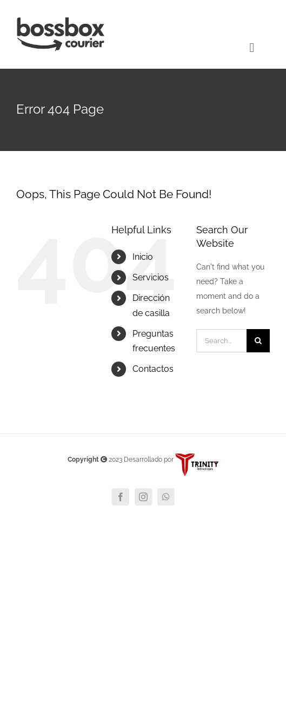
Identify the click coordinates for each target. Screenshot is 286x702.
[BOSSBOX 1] (60, 21)
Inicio (142, 257)
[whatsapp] (166, 497)
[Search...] (221, 340)
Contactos (153, 369)
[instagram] (143, 497)
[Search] (258, 340)
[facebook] (120, 497)
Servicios (150, 277)
